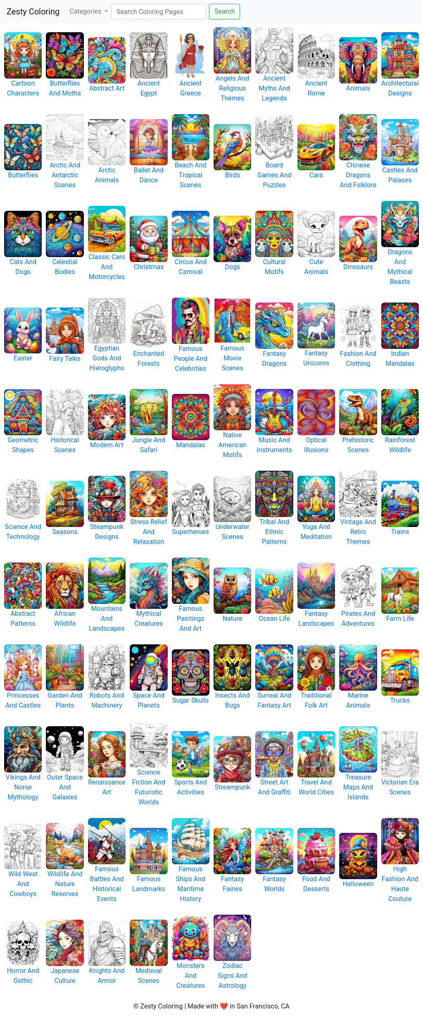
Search (224, 11)
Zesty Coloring (33, 12)
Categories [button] (86, 11)
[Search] (158, 11)
